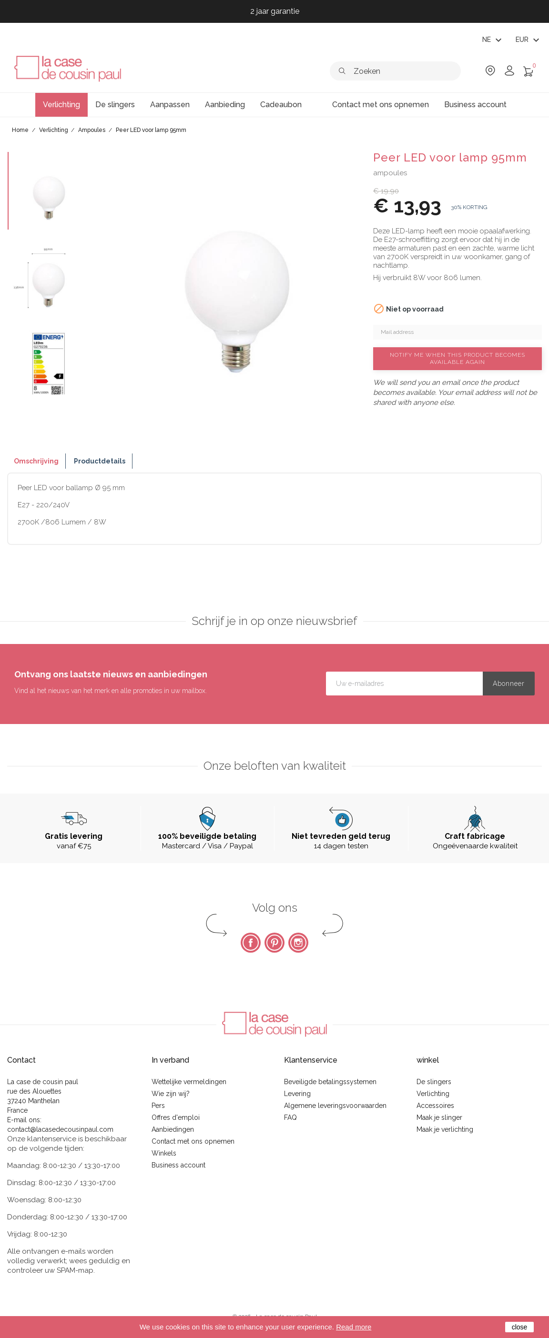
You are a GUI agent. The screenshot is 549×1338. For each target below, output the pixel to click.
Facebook (251, 943)
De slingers (434, 1082)
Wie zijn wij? (171, 1093)
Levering (297, 1093)
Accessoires (435, 1105)
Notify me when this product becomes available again (457, 358)
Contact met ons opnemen (193, 1141)
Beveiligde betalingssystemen (330, 1082)
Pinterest (274, 943)
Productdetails (99, 461)
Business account (178, 1165)
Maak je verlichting (445, 1129)
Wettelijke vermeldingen (189, 1082)
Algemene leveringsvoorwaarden (335, 1105)
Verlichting (433, 1093)
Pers (158, 1105)
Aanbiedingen (173, 1129)
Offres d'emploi (176, 1117)
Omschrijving (36, 461)
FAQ (290, 1117)
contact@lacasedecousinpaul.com (60, 1129)
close (520, 1327)
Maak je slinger (439, 1117)
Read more (353, 1327)
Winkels (164, 1153)
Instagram (298, 943)
